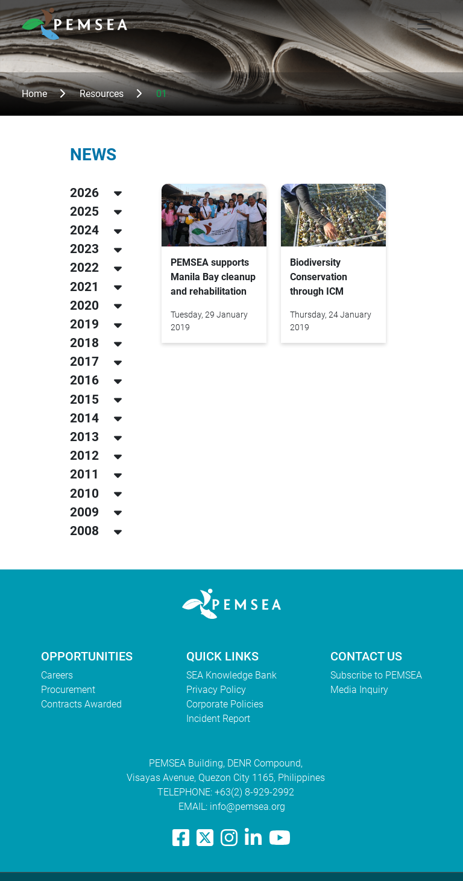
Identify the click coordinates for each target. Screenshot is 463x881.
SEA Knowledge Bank (231, 675)
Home (34, 93)
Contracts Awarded (81, 704)
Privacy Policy (216, 689)
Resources (102, 93)
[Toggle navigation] (424, 24)
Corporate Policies (224, 704)
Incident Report (218, 718)
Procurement (68, 689)
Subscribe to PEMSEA (376, 675)
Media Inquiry (359, 689)
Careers (57, 675)
